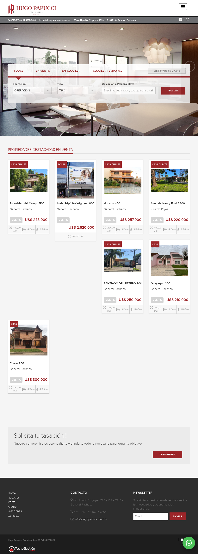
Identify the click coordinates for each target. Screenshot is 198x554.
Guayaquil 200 (160, 283)
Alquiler (13, 506)
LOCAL (61, 164)
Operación (19, 84)
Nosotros (14, 497)
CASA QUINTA (159, 164)
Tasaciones (15, 511)
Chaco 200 (17, 363)
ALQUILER (71, 71)
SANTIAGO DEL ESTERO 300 (123, 283)
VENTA (43, 71)
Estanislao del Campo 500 (27, 203)
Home (12, 493)
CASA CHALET (18, 164)
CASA (155, 244)
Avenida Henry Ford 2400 (168, 203)
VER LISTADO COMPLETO (167, 70)
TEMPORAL (107, 71)
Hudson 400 (112, 203)
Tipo (60, 84)
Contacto (13, 515)
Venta (11, 502)
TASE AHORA (167, 454)
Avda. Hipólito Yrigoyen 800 (75, 203)
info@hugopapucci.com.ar (55, 20)
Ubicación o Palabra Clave (118, 84)
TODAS (18, 71)
